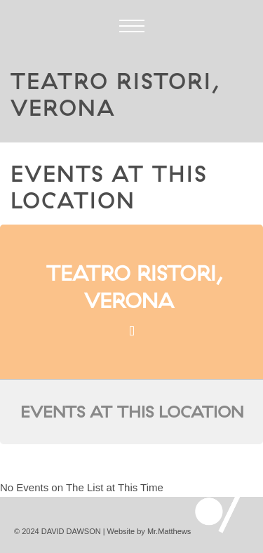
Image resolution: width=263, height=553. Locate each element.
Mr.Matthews (169, 531)
